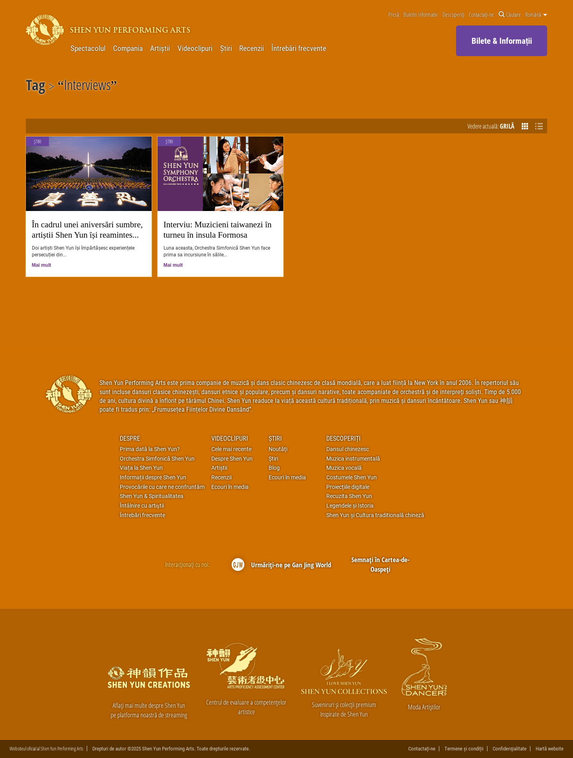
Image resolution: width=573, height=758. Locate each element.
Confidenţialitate (509, 748)
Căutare (510, 15)
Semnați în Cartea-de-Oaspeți (380, 564)
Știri (226, 48)
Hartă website (549, 748)
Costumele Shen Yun (351, 477)
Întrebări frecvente (298, 48)
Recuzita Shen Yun (349, 496)
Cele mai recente (231, 449)
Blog (274, 467)
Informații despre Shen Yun (153, 477)
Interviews (87, 86)
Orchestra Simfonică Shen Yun (157, 458)
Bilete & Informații (502, 40)
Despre (130, 438)
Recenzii (251, 48)
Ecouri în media (230, 486)
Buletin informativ (420, 15)
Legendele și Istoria (350, 505)
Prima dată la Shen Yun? (150, 449)
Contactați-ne (481, 15)
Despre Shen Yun (232, 458)
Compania (128, 48)
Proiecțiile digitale (347, 486)
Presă (393, 15)
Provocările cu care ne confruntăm (162, 486)
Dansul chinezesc (347, 449)
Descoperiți (453, 15)
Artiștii (160, 48)
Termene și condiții (463, 748)
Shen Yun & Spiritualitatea (151, 496)
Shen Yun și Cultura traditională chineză (375, 515)
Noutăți (278, 449)
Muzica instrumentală (353, 458)
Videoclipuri (194, 48)
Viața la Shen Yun (141, 467)
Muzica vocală (344, 467)
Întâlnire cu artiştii (142, 505)
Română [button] (536, 15)
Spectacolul (87, 48)
